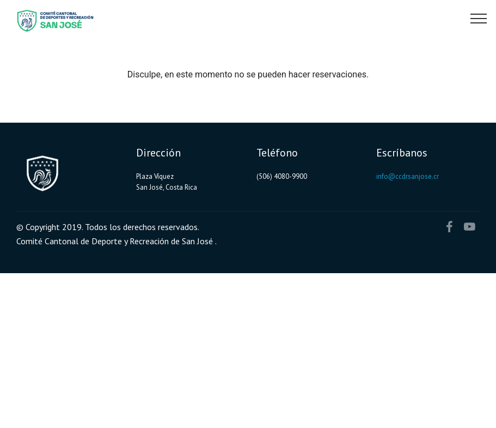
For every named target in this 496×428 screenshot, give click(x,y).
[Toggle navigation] (478, 18)
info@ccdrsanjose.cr (407, 176)
